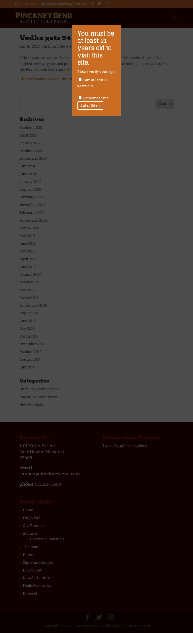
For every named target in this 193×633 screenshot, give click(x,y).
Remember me (93, 98)
